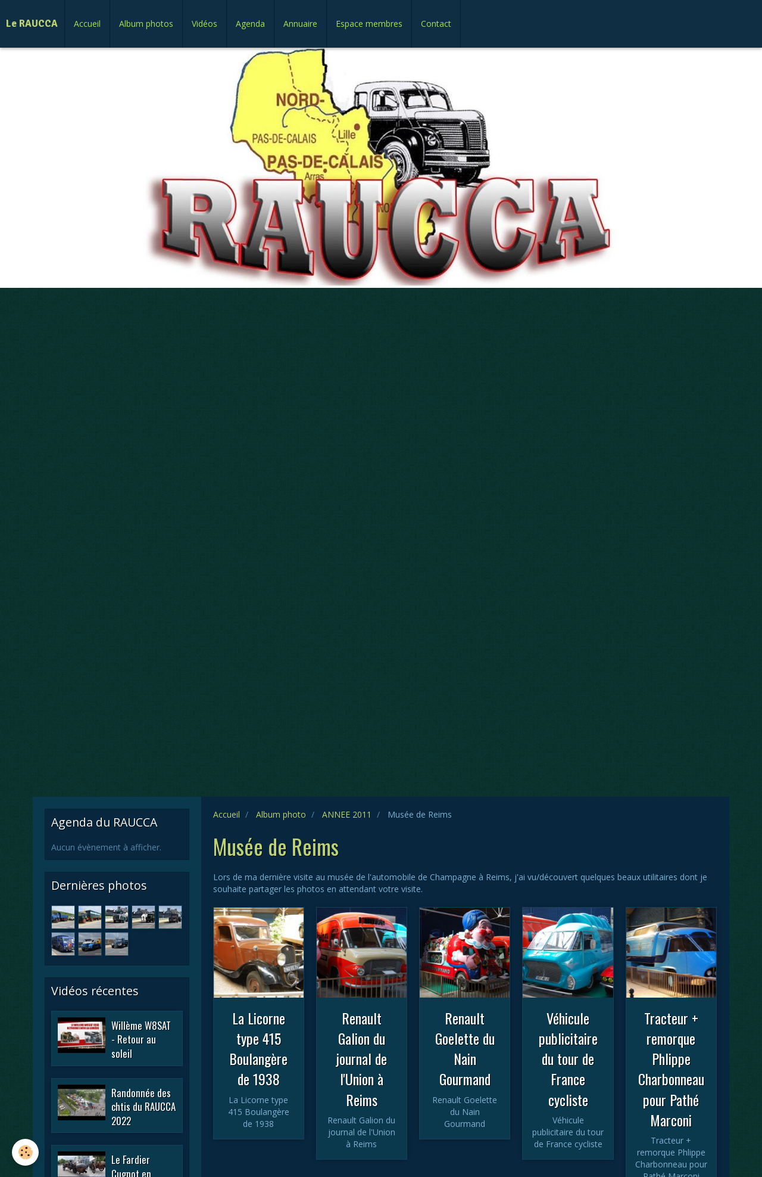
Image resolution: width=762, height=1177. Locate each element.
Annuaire (300, 23)
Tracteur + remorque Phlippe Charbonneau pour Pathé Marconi (671, 1068)
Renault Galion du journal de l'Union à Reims (361, 1058)
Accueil (87, 23)
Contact (436, 23)
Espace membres (369, 23)
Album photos (146, 23)
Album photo (281, 814)
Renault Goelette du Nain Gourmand (465, 1048)
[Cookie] (25, 1152)
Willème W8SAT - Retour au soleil (141, 1038)
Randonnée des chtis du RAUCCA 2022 (143, 1106)
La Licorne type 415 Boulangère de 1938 (258, 1048)
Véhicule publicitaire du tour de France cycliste (568, 1058)
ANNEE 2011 (346, 814)
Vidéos (204, 23)
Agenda (250, 23)
